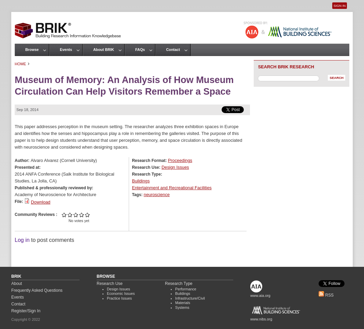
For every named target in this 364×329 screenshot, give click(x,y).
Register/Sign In (25, 311)
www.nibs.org (261, 319)
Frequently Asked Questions (36, 290)
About (16, 283)
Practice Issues (119, 298)
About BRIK (103, 49)
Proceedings (180, 160)
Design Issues (175, 167)
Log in (22, 240)
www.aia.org (260, 295)
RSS (326, 295)
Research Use (110, 283)
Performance (185, 289)
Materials (182, 303)
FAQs (140, 49)
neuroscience (157, 194)
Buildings (141, 180)
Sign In (340, 6)
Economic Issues (121, 293)
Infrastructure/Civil (190, 298)
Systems (182, 307)
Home (20, 64)
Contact (173, 49)
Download (41, 202)
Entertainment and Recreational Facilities (171, 187)
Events (66, 49)
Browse (32, 49)
